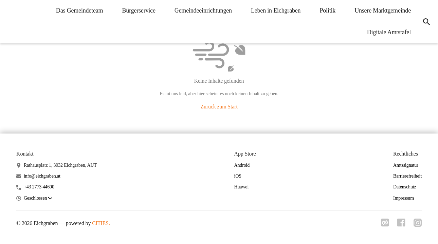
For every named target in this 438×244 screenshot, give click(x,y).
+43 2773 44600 (39, 186)
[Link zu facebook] (401, 224)
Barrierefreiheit (407, 176)
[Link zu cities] (385, 224)
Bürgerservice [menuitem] (138, 10)
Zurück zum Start (218, 106)
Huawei (241, 186)
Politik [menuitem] (327, 10)
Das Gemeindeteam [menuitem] (79, 10)
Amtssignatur (405, 165)
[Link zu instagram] (418, 224)
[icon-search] (426, 21)
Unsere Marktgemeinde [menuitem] (382, 10)
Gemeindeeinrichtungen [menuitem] (203, 10)
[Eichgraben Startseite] (10, 22)
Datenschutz (404, 186)
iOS (237, 176)
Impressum (403, 198)
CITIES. (101, 223)
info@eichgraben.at (42, 176)
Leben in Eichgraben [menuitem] (276, 10)
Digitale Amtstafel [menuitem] (389, 32)
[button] (38, 198)
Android (242, 165)
